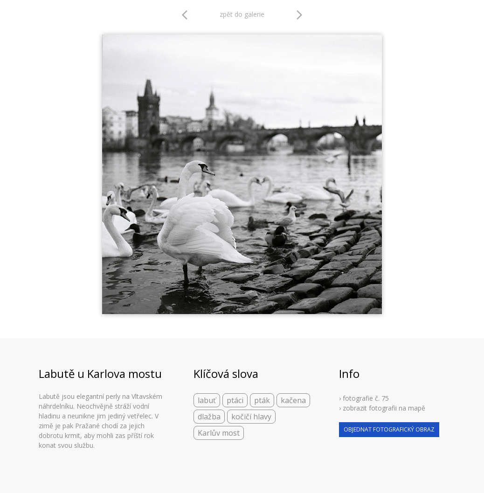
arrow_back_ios (187, 15)
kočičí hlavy (251, 416)
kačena (293, 400)
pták (262, 400)
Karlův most (219, 433)
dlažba (209, 416)
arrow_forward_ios (299, 15)
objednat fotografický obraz (389, 429)
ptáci (235, 400)
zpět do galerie (242, 14)
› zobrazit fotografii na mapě (382, 408)
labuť (207, 400)
